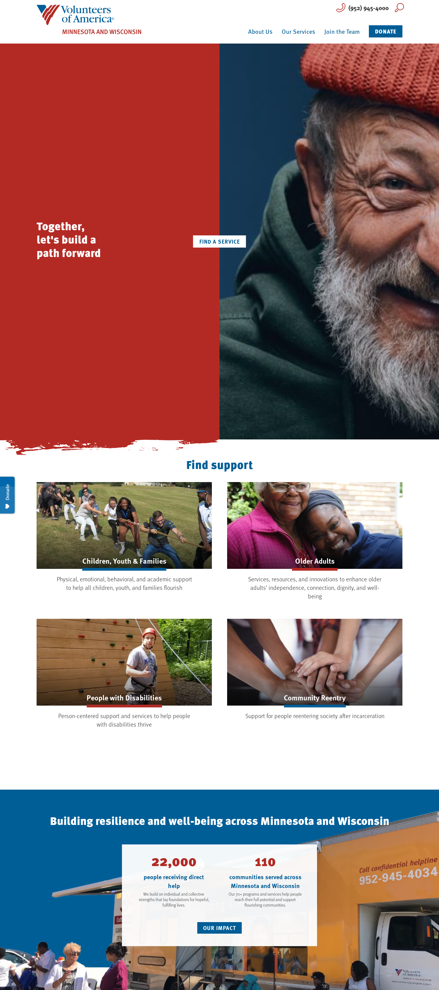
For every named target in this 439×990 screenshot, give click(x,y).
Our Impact (219, 928)
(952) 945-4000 (368, 7)
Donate (385, 31)
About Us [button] (260, 31)
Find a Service (219, 241)
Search (399, 7)
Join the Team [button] (342, 31)
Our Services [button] (298, 31)
